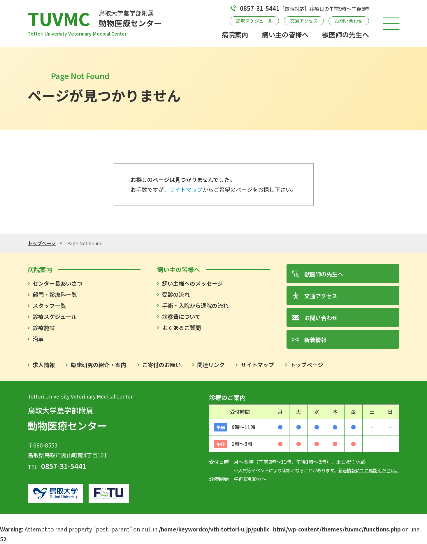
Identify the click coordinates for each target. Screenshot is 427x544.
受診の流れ (176, 294)
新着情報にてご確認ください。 (368, 470)
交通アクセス (304, 20)
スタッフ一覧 (49, 305)
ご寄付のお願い (161, 364)
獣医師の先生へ (345, 34)
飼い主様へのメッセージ (192, 283)
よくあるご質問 (181, 327)
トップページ (42, 243)
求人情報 (44, 364)
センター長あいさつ (57, 283)
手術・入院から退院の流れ (195, 305)
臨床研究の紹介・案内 (98, 364)
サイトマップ (186, 189)
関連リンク (211, 364)
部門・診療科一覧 (55, 294)
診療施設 (44, 327)
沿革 (38, 339)
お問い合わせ (349, 20)
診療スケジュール (254, 20)
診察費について (181, 316)
